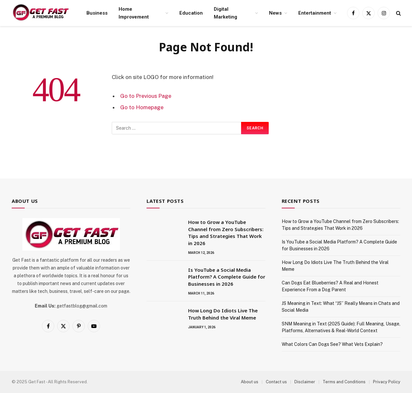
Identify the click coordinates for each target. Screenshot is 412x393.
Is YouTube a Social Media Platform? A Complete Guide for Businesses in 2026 (226, 277)
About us (249, 381)
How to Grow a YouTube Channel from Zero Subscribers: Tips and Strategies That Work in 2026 (226, 232)
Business (97, 13)
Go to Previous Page (145, 96)
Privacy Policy (386, 381)
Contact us (276, 381)
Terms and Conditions (344, 381)
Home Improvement (134, 13)
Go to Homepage (141, 107)
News (275, 13)
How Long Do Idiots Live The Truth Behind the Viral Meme (223, 314)
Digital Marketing (225, 13)
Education (191, 13)
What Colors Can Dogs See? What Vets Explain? (332, 344)
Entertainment (314, 13)
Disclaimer (304, 381)
